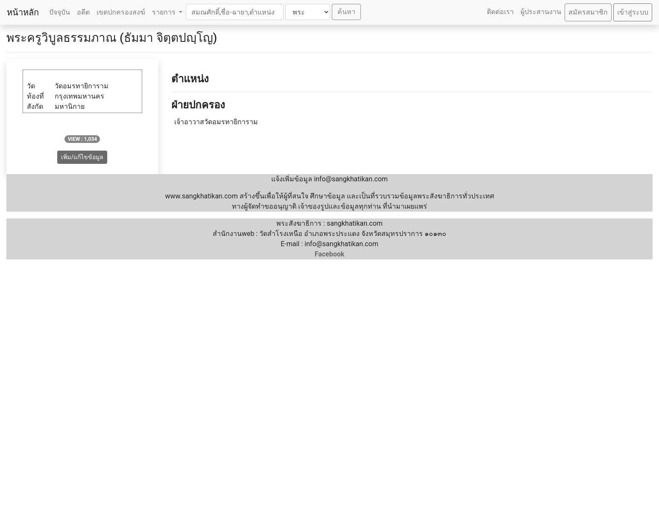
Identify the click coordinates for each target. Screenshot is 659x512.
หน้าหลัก (23, 12)
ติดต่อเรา (500, 12)
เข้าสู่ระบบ (632, 12)
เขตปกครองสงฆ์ (121, 12)
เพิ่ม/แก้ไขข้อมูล (82, 157)
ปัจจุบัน (59, 12)
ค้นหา (346, 12)
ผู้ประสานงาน (541, 12)
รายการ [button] (164, 12)
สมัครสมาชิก (588, 12)
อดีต (83, 12)
